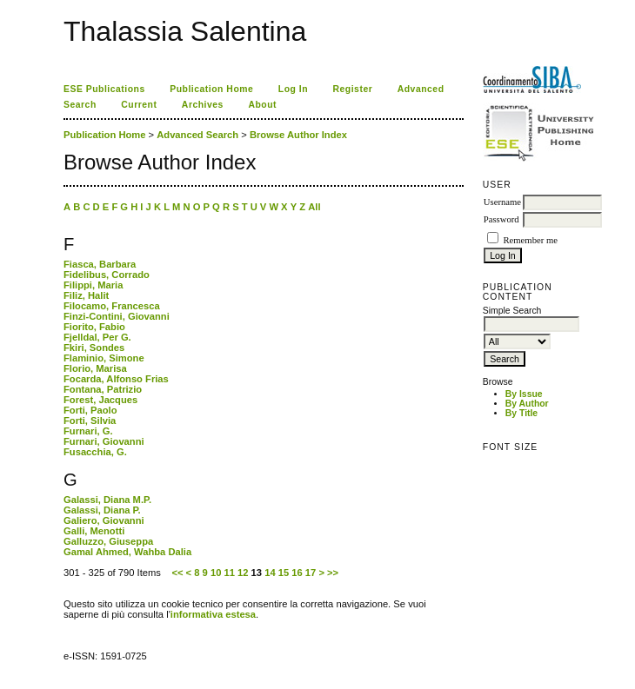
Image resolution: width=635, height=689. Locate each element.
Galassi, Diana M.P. (107, 499)
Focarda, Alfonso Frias (116, 379)
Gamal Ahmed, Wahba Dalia (127, 552)
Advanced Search (197, 134)
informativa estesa (213, 614)
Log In (293, 89)
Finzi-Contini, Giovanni (117, 316)
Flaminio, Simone (104, 358)
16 (296, 572)
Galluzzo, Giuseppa (108, 541)
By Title (521, 413)
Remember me (530, 240)
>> (332, 572)
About (262, 104)
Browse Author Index (298, 134)
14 (269, 572)
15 (283, 572)
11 (229, 572)
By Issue (524, 394)
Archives (203, 104)
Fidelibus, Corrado (107, 274)
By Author (527, 403)
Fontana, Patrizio (103, 389)
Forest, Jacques (100, 399)
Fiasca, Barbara (100, 264)
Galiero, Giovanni (104, 520)
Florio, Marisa (95, 368)
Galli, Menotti (94, 531)
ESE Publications (104, 89)
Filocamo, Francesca (112, 306)
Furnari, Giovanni (104, 441)
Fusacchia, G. (95, 452)
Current (139, 104)
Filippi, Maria (93, 285)
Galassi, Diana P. (102, 510)
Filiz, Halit (86, 295)
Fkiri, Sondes (94, 347)
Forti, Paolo (90, 410)
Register (353, 89)
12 (242, 572)
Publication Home (211, 89)
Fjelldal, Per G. (97, 337)
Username (502, 202)
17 (310, 572)
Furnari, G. (88, 431)
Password (501, 219)
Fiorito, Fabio (94, 326)
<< (177, 572)
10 (216, 572)
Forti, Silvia (90, 420)
